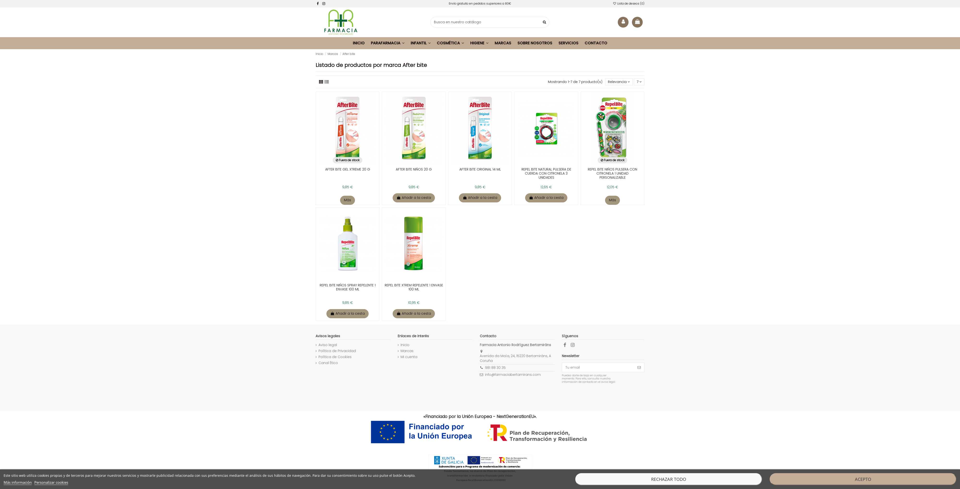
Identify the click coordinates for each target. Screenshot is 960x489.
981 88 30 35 (495, 367)
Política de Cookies (335, 357)
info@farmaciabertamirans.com (513, 374)
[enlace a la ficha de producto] (347, 142)
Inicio (405, 345)
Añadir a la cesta (413, 197)
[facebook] (318, 3)
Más (347, 200)
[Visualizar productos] (326, 82)
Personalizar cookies (51, 482)
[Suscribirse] (639, 367)
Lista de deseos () (628, 3)
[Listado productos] (321, 82)
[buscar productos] (544, 22)
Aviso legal (327, 345)
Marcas (407, 351)
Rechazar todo (668, 479)
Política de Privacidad (337, 351)
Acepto (863, 479)
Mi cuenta (409, 357)
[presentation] (601, 395)
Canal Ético (328, 363)
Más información (18, 482)
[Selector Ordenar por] (619, 81)
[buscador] (489, 22)
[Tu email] (598, 367)
